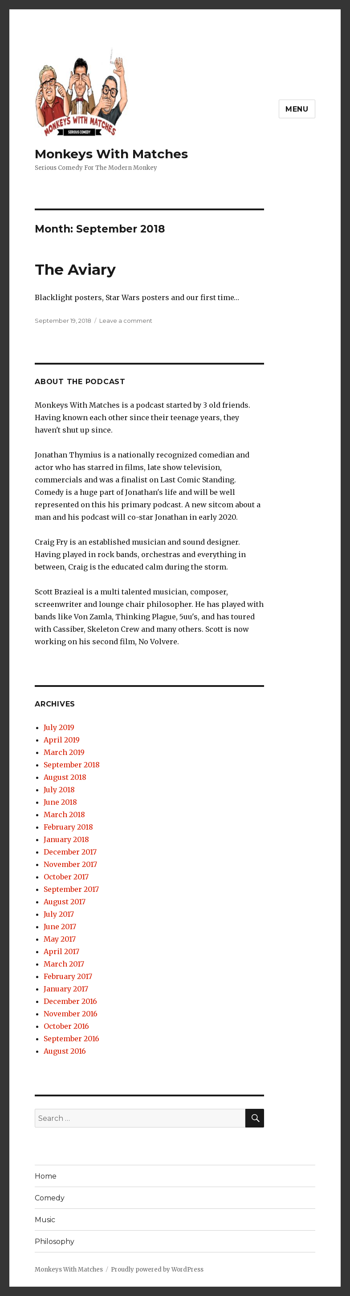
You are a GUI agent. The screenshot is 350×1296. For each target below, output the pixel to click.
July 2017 (59, 914)
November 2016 (71, 1013)
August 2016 (65, 1051)
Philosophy (54, 1241)
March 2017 (64, 963)
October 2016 (66, 1026)
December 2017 (70, 851)
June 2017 (60, 926)
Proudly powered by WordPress (157, 1269)
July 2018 (59, 789)
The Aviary (75, 269)
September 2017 (71, 889)
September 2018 (72, 764)
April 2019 (62, 739)
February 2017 (68, 976)
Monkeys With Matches (111, 153)
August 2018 (65, 777)
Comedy (50, 1198)
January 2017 (66, 988)
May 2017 (60, 939)
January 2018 (66, 839)
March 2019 (64, 752)
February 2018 (68, 827)
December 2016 (70, 1001)
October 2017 (66, 876)
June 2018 (60, 802)
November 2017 (70, 864)
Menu (297, 109)
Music (45, 1220)
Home (46, 1176)
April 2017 (61, 951)
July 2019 (59, 727)
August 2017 (64, 901)
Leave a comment (125, 320)
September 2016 (71, 1038)
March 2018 (64, 814)
